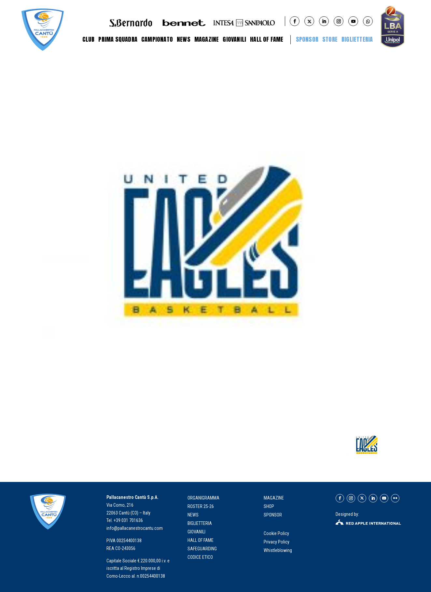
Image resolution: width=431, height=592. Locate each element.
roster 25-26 (201, 506)
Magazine (206, 39)
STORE (330, 39)
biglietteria (200, 523)
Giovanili (234, 39)
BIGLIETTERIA (357, 39)
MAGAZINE (274, 497)
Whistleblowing (278, 550)
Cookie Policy (277, 533)
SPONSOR (273, 514)
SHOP (269, 506)
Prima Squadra (117, 39)
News (183, 39)
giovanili (196, 531)
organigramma (203, 497)
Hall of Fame (266, 39)
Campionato (157, 39)
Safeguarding (202, 548)
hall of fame (201, 540)
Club (88, 39)
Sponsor (307, 39)
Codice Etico (200, 557)
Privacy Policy (277, 541)
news (193, 514)
